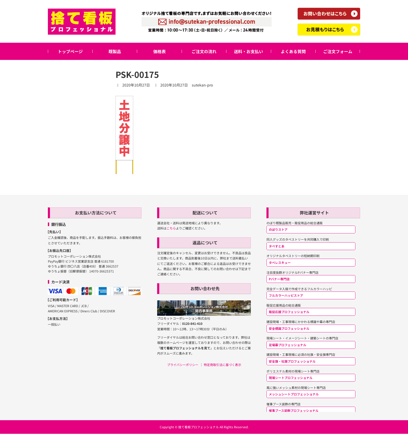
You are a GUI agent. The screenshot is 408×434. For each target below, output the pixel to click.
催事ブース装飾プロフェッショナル (293, 410)
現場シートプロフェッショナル (291, 377)
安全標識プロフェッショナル (289, 328)
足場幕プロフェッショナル (287, 345)
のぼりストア (278, 229)
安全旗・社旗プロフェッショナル (292, 361)
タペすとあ (276, 246)
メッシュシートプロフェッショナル (294, 394)
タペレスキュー (280, 262)
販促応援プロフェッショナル (289, 312)
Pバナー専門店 (279, 279)
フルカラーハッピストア (286, 295)
